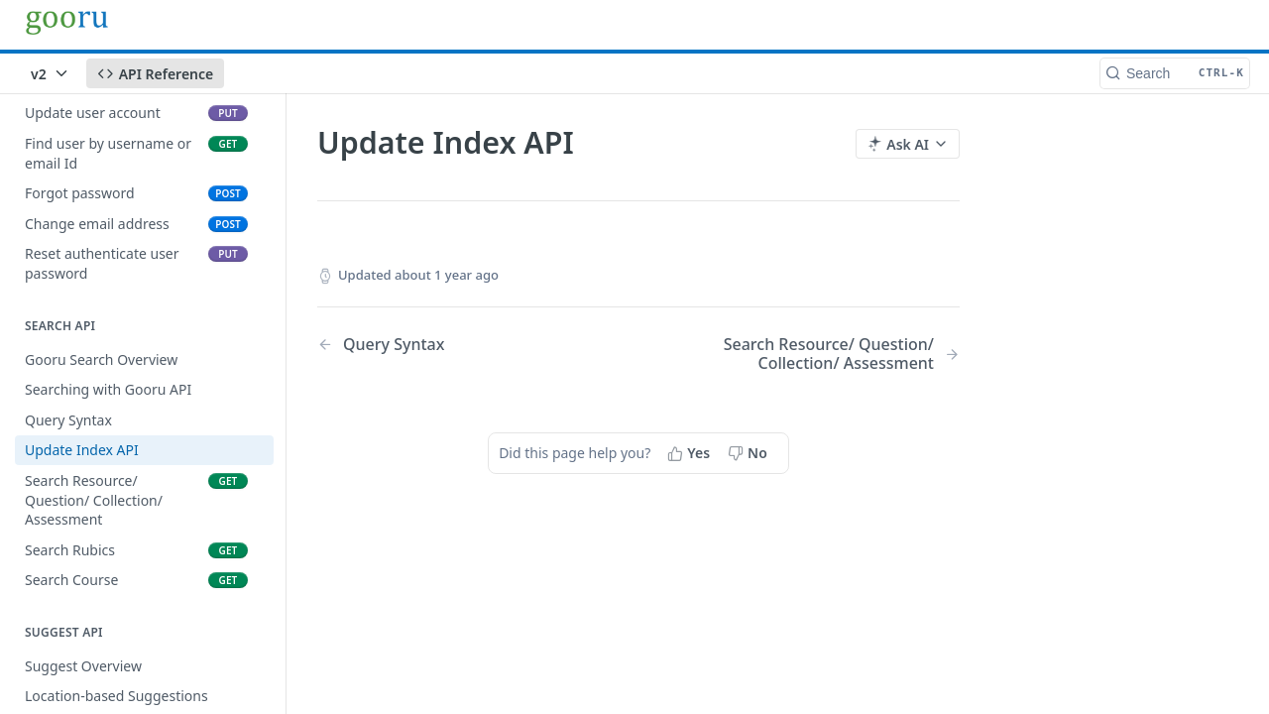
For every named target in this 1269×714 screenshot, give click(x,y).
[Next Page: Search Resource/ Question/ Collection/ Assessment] (822, 354)
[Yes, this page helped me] (690, 453)
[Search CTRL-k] (1174, 73)
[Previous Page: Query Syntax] (455, 344)
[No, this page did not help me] (749, 453)
